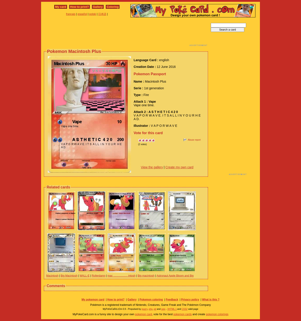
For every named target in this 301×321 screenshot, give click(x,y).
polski (92, 14)
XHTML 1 (172, 309)
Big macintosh (146, 275)
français (70, 14)
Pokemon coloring (151, 299)
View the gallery (152, 167)
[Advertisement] (126, 33)
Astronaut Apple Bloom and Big (175, 275)
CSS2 (184, 309)
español (82, 14)
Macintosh (52, 275)
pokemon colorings (217, 314)
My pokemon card (93, 299)
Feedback (172, 299)
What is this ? (210, 299)
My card (60, 6)
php (151, 309)
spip (163, 309)
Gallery (98, 6)
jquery (145, 309)
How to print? (79, 6)
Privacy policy (190, 299)
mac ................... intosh (122, 275)
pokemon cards (182, 314)
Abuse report (194, 140)
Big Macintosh (69, 275)
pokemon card (143, 314)
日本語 (102, 14)
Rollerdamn (98, 275)
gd (155, 309)
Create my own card (179, 167)
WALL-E (85, 275)
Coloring (113, 6)
